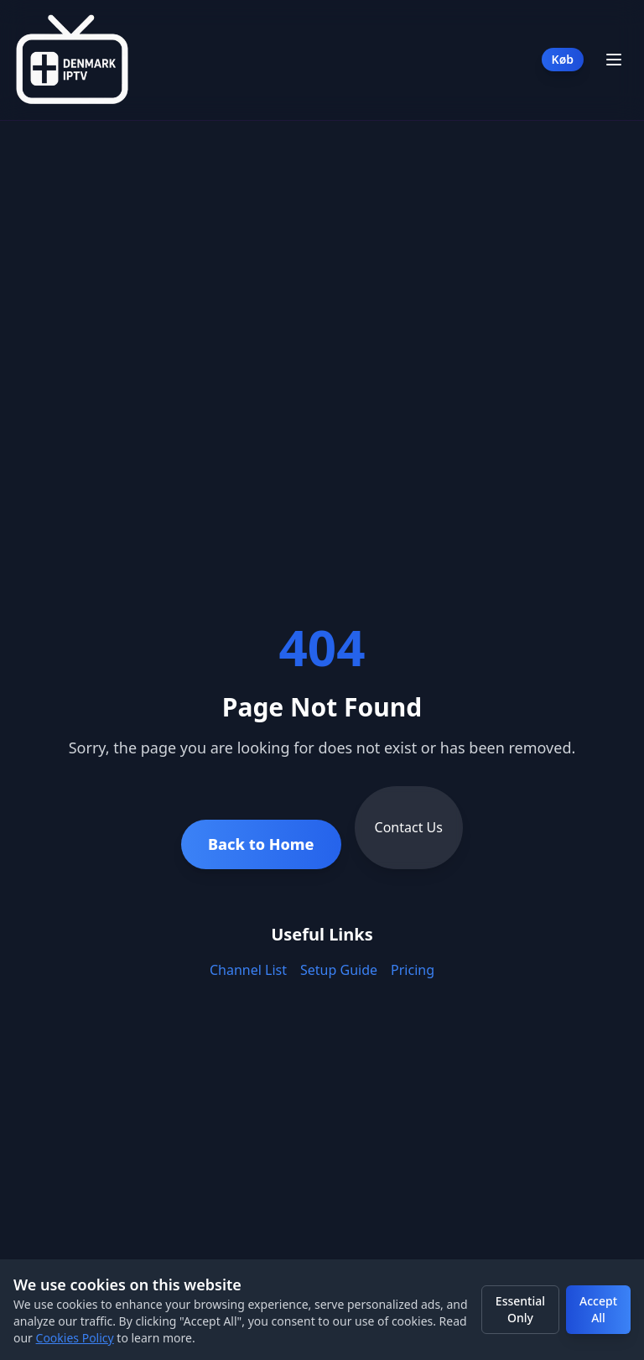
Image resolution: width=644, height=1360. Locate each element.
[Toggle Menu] (614, 59)
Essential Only (520, 1309)
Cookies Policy (75, 1338)
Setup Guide (338, 970)
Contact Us (409, 827)
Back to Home (261, 844)
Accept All (598, 1309)
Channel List (248, 970)
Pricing (412, 970)
